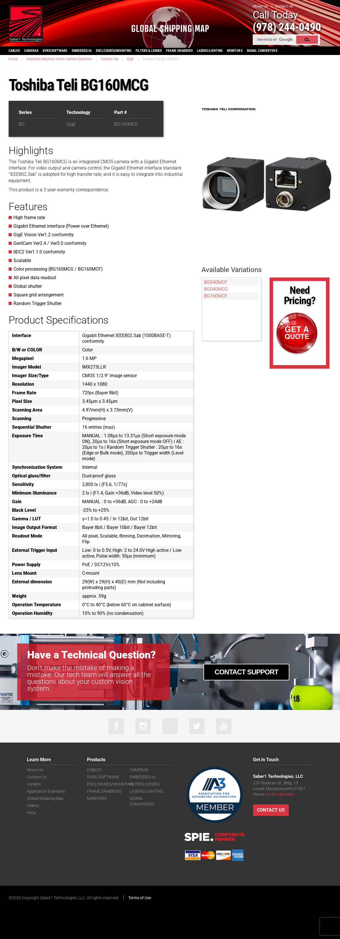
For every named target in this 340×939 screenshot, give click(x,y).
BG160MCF (215, 296)
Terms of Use (139, 898)
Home (13, 59)
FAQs (31, 813)
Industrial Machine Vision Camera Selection (59, 59)
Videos (33, 806)
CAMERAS (31, 51)
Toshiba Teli (109, 59)
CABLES (14, 51)
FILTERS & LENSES (149, 51)
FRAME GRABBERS (179, 51)
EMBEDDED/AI (82, 51)
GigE (130, 59)
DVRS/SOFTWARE (55, 51)
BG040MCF (215, 282)
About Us (260, 6)
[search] (274, 39)
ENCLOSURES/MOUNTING (110, 784)
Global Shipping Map (45, 798)
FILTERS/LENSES (145, 784)
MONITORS (234, 51)
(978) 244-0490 (289, 27)
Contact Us (284, 6)
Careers (34, 784)
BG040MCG (216, 289)
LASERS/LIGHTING (210, 51)
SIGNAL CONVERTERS (262, 51)
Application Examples (46, 791)
